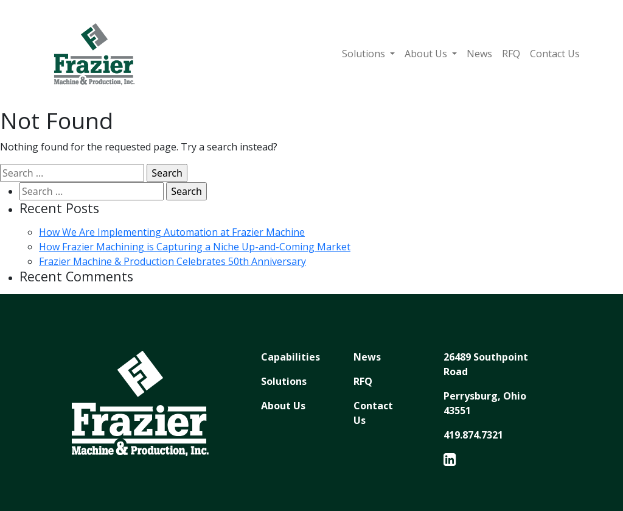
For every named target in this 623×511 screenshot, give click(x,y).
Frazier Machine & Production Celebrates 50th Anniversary (172, 261)
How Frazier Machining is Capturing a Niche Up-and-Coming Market (194, 246)
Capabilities (290, 357)
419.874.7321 (473, 435)
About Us (427, 53)
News (479, 53)
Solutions (365, 53)
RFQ (511, 53)
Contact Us (555, 53)
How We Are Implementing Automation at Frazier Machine (172, 232)
